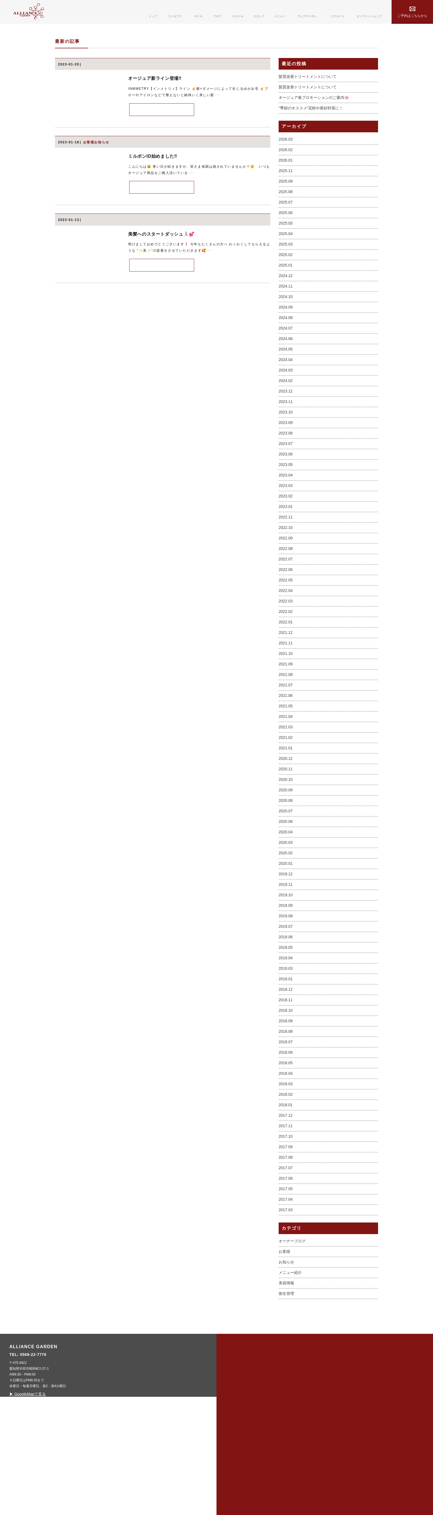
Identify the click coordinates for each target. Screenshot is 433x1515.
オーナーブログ (292, 1326)
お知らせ (286, 1347)
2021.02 (286, 823)
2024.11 (286, 371)
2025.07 (286, 287)
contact (286, 1489)
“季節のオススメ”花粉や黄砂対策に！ (311, 193)
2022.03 (286, 686)
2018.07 (286, 1127)
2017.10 (286, 1221)
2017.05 (286, 1274)
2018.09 (286, 1106)
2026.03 (286, 224)
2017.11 (286, 1211)
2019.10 (286, 980)
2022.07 (286, 644)
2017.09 (286, 1232)
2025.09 (286, 266)
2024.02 (286, 466)
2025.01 (286, 350)
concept (241, 1447)
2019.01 (286, 1064)
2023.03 (286, 571)
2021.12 (286, 718)
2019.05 (286, 1033)
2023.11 (286, 487)
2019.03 (286, 1054)
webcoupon (290, 1461)
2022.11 (286, 602)
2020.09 (286, 875)
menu (282, 1447)
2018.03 (286, 1169)
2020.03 (286, 928)
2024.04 (286, 445)
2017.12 (286, 1200)
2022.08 (286, 634)
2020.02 (286, 938)
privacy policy (347, 1447)
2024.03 (286, 455)
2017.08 (286, 1242)
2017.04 (286, 1284)
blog (236, 1475)
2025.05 (286, 308)
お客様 (284, 1337)
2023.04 (286, 560)
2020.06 (286, 907)
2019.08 (286, 1001)
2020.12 (286, 844)
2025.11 (286, 256)
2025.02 (286, 340)
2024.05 (286, 434)
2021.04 (286, 802)
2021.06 (286, 781)
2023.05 (286, 550)
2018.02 (286, 1179)
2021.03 (286, 812)
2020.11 (286, 854)
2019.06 (286, 1022)
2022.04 (286, 676)
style (236, 1489)
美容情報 (286, 1368)
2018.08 (286, 1116)
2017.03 (286, 1295)
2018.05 (286, 1148)
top (234, 1433)
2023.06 (286, 539)
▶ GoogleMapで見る (136, 1479)
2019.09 (286, 991)
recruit (285, 1475)
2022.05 (286, 665)
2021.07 (286, 770)
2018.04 (286, 1158)
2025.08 (286, 277)
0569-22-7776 (141, 1440)
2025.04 (286, 319)
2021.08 (286, 760)
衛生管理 (286, 1379)
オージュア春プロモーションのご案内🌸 (314, 183)
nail (235, 1461)
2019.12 (286, 959)
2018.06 (286, 1137)
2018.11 (286, 1085)
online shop (344, 1461)
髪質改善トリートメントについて (308, 162)
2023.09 (286, 508)
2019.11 (286, 970)
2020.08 (286, 886)
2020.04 (286, 917)
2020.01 (286, 949)
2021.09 (286, 749)
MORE (161, 195)
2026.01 (286, 245)
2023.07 (286, 529)
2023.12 (286, 476)
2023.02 (286, 581)
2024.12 (286, 361)
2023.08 (286, 518)
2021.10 (286, 739)
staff (281, 1433)
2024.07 (286, 413)
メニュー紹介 (290, 1358)
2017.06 (286, 1263)
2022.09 (286, 623)
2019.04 (286, 1043)
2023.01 (286, 592)
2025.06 (286, 298)
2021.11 (286, 728)
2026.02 (286, 235)
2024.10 (286, 382)
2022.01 (286, 707)
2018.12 (286, 1075)
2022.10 (286, 613)
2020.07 (286, 896)
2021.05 (286, 791)
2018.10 (286, 1096)
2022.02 (286, 697)
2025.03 (286, 329)
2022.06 (286, 655)
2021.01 (286, 833)
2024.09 (286, 392)
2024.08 (286, 403)
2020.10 (286, 865)
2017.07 (286, 1253)
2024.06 (286, 424)
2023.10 (286, 497)
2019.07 (286, 1012)
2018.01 (286, 1190)
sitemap (338, 1433)
